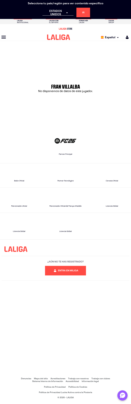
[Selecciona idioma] (110, 37)
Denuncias (26, 378)
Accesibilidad (72, 381)
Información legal (90, 381)
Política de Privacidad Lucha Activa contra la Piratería (65, 392)
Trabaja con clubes (100, 378)
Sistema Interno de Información (47, 381)
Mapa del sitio (41, 378)
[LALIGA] (58, 37)
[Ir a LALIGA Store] (65, 28)
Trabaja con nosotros (78, 378)
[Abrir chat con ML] (122, 395)
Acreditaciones (57, 378)
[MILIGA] (126, 37)
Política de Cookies (77, 387)
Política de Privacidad (55, 387)
